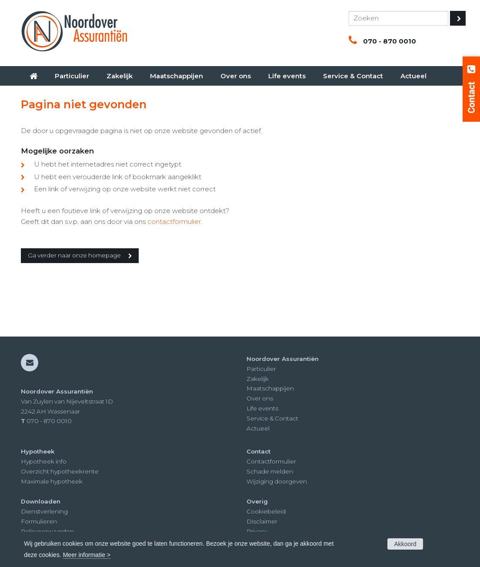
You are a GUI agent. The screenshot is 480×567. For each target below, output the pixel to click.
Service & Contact (272, 418)
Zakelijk (258, 378)
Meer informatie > (86, 554)
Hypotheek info (44, 461)
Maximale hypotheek (52, 481)
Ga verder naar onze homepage (74, 255)
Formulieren (39, 521)
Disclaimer (262, 521)
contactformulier (174, 221)
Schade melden (270, 471)
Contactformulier (271, 461)
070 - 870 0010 (389, 41)
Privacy (257, 531)
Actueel (258, 428)
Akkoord (405, 543)
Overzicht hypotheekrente (60, 471)
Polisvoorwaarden (47, 531)
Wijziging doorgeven (277, 481)
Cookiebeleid (266, 511)
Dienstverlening (44, 511)
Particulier (261, 368)
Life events (262, 408)
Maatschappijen (270, 388)
